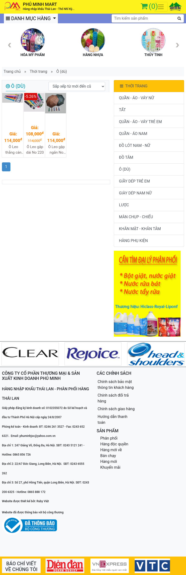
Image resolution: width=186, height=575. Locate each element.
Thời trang (38, 71)
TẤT (122, 110)
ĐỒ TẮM (126, 157)
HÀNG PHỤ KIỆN (133, 240)
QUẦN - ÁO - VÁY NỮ (136, 98)
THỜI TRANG (133, 86)
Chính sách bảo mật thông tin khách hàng (116, 384)
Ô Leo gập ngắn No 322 (56, 150)
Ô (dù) (61, 71)
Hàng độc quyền (114, 444)
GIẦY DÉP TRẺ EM (134, 181)
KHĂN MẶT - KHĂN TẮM (140, 228)
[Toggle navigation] (161, 7)
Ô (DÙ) (124, 169)
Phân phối (108, 438)
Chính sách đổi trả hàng (113, 398)
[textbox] (147, 18)
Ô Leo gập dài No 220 (35, 150)
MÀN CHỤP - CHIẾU (136, 217)
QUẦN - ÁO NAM (133, 133)
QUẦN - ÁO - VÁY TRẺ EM (140, 121)
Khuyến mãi (110, 467)
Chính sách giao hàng (116, 409)
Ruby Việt (43, 501)
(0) (153, 6)
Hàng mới (108, 461)
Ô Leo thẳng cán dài (13, 150)
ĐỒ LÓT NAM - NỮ (134, 145)
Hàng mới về (111, 450)
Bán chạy (108, 455)
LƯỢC (124, 205)
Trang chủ (12, 71)
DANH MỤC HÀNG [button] (29, 18)
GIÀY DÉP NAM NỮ (135, 193)
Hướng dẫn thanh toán (112, 419)
